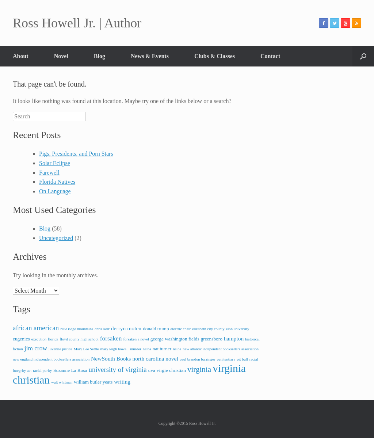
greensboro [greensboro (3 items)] (211, 339)
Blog (99, 56)
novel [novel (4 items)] (171, 358)
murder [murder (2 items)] (135, 349)
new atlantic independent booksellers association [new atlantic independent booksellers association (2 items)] (221, 349)
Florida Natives (57, 182)
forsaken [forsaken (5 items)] (111, 338)
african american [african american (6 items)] (36, 328)
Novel (61, 56)
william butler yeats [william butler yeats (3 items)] (93, 382)
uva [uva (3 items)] (151, 370)
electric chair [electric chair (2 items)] (181, 329)
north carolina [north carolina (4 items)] (148, 358)
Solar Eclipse (54, 163)
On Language (55, 191)
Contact (270, 56)
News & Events (150, 56)
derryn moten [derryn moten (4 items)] (126, 328)
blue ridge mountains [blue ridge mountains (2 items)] (76, 329)
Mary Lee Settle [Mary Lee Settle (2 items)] (86, 349)
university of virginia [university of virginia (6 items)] (118, 369)
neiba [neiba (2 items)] (177, 349)
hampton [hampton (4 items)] (234, 338)
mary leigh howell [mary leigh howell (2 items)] (114, 349)
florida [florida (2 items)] (53, 339)
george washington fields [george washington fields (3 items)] (174, 339)
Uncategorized (56, 238)
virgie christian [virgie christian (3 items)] (171, 370)
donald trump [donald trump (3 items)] (156, 328)
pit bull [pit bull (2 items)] (242, 359)
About (20, 56)
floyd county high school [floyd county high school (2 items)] (79, 339)
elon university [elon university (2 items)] (237, 329)
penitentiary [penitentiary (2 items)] (226, 359)
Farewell (49, 173)
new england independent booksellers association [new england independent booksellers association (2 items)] (51, 359)
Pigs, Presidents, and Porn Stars (76, 154)
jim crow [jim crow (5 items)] (35, 348)
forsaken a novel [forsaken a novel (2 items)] (136, 339)
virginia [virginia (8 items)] (199, 369)
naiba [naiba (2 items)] (147, 349)
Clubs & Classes (214, 56)
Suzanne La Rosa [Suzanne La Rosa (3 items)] (70, 370)
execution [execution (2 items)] (38, 339)
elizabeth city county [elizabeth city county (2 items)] (208, 329)
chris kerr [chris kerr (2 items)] (102, 329)
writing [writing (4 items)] (122, 381)
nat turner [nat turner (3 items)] (162, 348)
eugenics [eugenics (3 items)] (21, 339)
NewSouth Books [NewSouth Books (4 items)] (111, 358)
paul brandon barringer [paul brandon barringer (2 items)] (197, 359)
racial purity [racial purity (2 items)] (42, 371)
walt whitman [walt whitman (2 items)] (61, 382)
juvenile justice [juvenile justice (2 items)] (60, 349)
